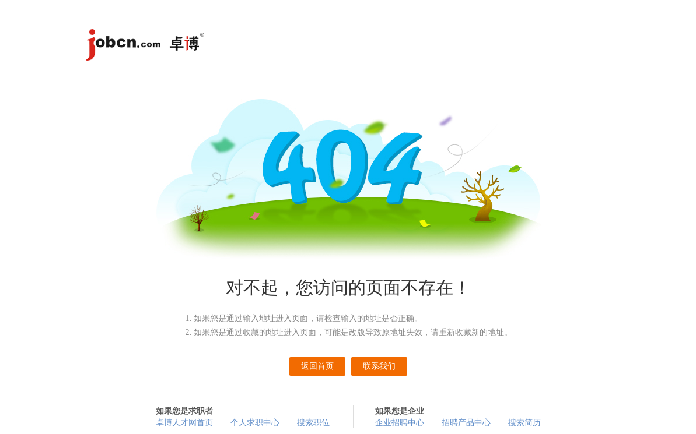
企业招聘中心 (399, 422)
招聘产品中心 (466, 422)
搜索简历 (524, 422)
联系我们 (379, 366)
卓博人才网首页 (184, 422)
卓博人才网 (147, 46)
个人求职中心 (254, 422)
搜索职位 (313, 422)
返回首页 (317, 366)
